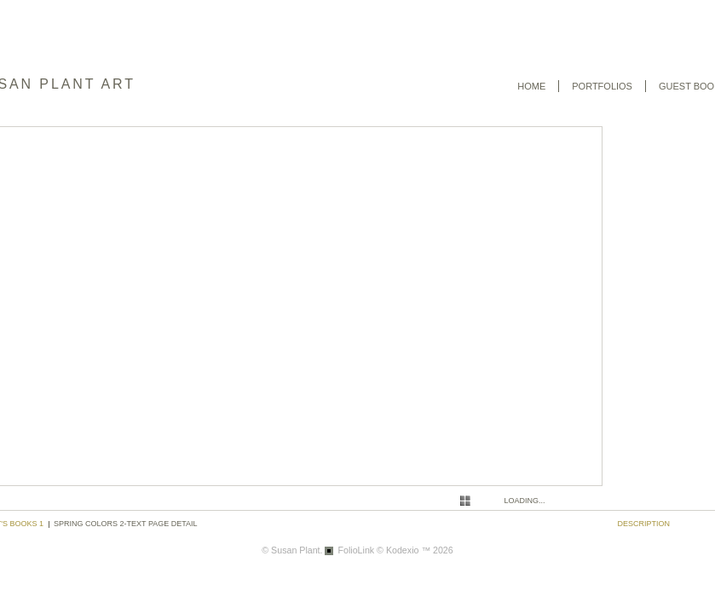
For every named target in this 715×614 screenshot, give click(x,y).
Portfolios (602, 86)
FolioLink (355, 550)
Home (531, 86)
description (644, 523)
